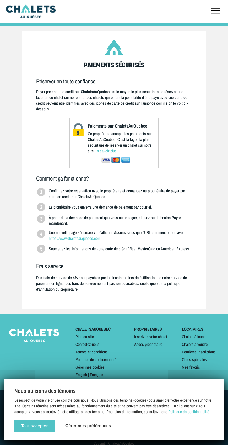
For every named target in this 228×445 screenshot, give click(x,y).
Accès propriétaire (148, 344)
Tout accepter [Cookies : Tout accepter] (34, 425)
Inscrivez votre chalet (150, 337)
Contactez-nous (87, 344)
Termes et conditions (91, 352)
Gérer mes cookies (90, 367)
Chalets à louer (193, 337)
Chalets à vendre (195, 344)
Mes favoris (191, 367)
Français (96, 375)
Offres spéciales (194, 359)
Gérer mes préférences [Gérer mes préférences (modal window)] (88, 425)
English (81, 375)
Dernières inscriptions (199, 352)
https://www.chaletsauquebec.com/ (75, 238)
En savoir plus (106, 151)
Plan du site (84, 337)
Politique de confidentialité (95, 359)
